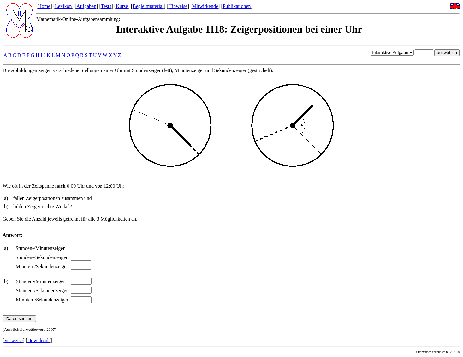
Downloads (38, 340)
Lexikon (63, 6)
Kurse (122, 6)
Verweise (13, 340)
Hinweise (177, 6)
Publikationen (237, 6)
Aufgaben (86, 6)
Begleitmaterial (148, 6)
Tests (106, 6)
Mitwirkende (205, 6)
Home (44, 6)
